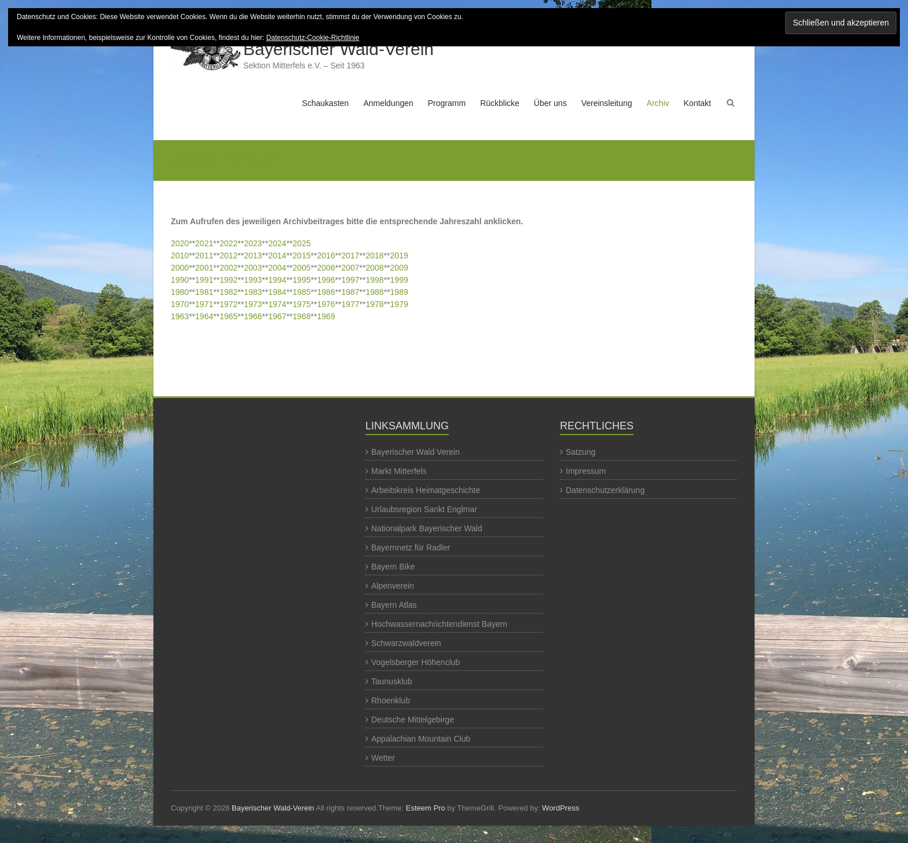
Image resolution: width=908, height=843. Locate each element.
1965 (228, 316)
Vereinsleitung (606, 103)
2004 (277, 267)
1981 (204, 292)
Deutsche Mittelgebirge (412, 719)
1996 (326, 279)
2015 (301, 255)
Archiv (658, 103)
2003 (253, 267)
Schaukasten (325, 103)
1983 (253, 292)
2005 (301, 267)
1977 (350, 304)
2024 (277, 243)
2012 (228, 255)
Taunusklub (391, 681)
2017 (350, 255)
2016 (326, 255)
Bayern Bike (393, 566)
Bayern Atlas (394, 605)
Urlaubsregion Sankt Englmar (424, 509)
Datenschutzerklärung (605, 490)
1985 (301, 292)
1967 (277, 316)
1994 (277, 279)
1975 (301, 304)
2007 (350, 267)
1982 (228, 292)
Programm (447, 103)
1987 (350, 292)
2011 (204, 255)
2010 (180, 255)
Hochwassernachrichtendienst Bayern (439, 624)
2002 (228, 267)
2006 (326, 267)
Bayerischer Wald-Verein (338, 49)
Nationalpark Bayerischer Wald (426, 528)
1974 (277, 304)
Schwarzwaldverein (406, 643)
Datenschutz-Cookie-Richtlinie (313, 38)
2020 (180, 243)
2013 (253, 255)
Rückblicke (499, 103)
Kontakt (697, 103)
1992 (228, 279)
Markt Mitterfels (399, 471)
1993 (253, 279)
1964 (204, 316)
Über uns (550, 103)
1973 (253, 304)
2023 (253, 243)
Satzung (580, 452)
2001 (204, 267)
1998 (375, 279)
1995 (301, 279)
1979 (399, 304)
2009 (399, 267)
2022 (228, 243)
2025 (301, 243)
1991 (204, 279)
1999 (399, 279)
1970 (180, 304)
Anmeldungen (388, 103)
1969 (326, 316)
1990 (180, 279)
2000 (180, 267)
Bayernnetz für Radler (410, 547)
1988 (375, 292)
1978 (375, 304)
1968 (301, 316)
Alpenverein (392, 585)
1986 (326, 292)
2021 (204, 243)
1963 (180, 316)
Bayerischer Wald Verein (415, 452)
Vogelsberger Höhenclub (415, 662)
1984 (277, 292)
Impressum (586, 471)
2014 (277, 255)
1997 (350, 279)
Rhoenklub (390, 700)
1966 (253, 316)
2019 (399, 255)
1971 (204, 304)
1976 (326, 304)
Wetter (383, 757)
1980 (180, 292)
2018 (375, 255)
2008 (375, 267)
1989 (399, 292)
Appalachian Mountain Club (420, 738)
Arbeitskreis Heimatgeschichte (425, 490)
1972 (228, 304)
